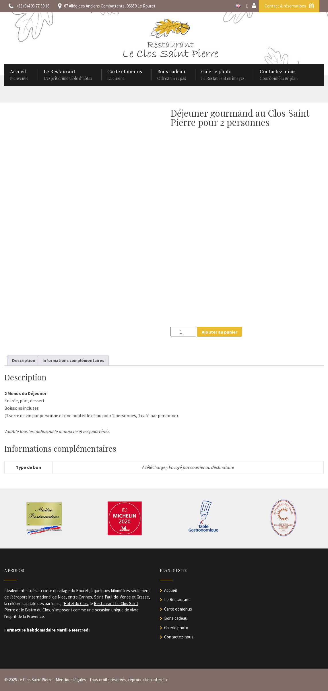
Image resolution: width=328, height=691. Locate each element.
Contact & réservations (289, 6)
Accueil (170, 590)
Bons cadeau (175, 618)
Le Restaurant (177, 599)
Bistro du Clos (37, 610)
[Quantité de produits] (183, 331)
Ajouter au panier (219, 332)
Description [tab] (23, 360)
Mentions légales (71, 679)
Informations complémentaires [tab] (73, 360)
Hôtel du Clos (76, 603)
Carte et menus (178, 609)
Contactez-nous (178, 637)
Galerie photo (176, 627)
